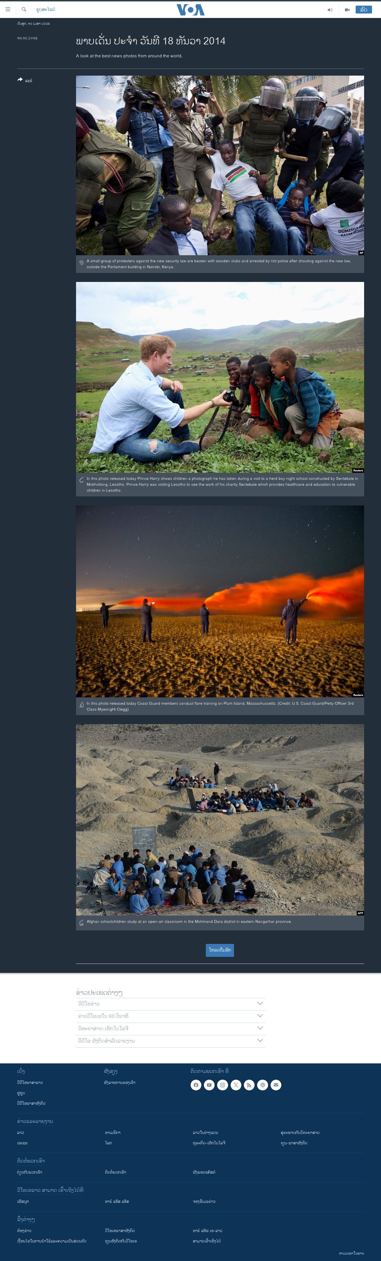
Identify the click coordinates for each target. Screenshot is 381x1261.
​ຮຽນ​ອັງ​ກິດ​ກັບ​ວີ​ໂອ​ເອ (121, 1241)
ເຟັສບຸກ (23, 1201)
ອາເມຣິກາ (113, 1133)
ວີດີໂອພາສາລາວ (30, 1083)
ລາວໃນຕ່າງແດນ (205, 1133)
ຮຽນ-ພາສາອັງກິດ (294, 1143)
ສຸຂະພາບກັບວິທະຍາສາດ (300, 1133)
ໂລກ (108, 1143)
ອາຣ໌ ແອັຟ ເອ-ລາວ (207, 1231)
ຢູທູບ (21, 1093)
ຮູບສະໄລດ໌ (45, 9)
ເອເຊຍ (22, 1143)
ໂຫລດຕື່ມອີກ (220, 950)
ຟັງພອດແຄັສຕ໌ (204, 1172)
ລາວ (20, 1133)
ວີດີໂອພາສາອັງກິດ (31, 1103)
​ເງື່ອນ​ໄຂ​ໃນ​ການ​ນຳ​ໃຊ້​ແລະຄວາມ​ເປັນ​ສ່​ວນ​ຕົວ (51, 1241)
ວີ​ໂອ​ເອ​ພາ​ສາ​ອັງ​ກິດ (120, 1231)
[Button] (24, 81)
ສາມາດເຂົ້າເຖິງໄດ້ (207, 1241)
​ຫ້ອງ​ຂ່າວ (24, 1231)
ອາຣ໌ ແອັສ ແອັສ (117, 1201)
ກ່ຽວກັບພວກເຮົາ (29, 1172)
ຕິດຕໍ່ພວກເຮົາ (115, 1172)
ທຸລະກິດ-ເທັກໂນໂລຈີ (209, 1143)
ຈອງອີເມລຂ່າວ (204, 1201)
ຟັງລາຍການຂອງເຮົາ (119, 1083)
